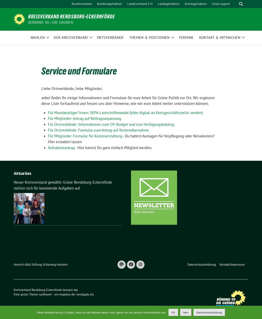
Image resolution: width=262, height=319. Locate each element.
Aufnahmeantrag (61, 147)
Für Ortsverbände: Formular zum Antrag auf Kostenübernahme (98, 130)
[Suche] (235, 4)
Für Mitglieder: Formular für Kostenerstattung (85, 136)
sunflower (45, 294)
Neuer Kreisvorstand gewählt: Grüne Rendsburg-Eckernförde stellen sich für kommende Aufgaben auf (63, 185)
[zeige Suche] (241, 4)
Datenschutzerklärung (209, 312)
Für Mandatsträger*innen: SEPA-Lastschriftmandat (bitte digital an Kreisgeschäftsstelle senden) (125, 112)
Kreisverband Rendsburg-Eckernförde (71, 16)
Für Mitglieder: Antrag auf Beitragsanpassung (84, 118)
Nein (186, 312)
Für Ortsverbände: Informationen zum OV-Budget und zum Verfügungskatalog (111, 124)
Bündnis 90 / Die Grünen (50, 22)
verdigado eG (85, 294)
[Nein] (257, 312)
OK (173, 312)
